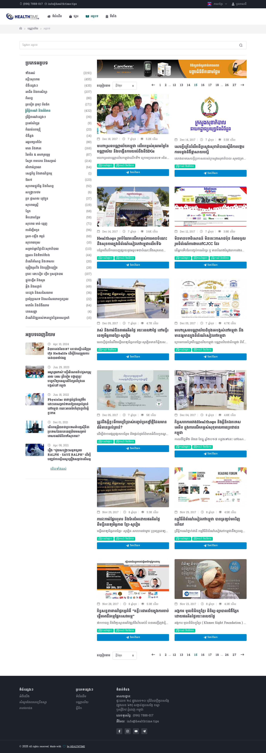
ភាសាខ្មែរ (216, 4)
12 (174, 85)
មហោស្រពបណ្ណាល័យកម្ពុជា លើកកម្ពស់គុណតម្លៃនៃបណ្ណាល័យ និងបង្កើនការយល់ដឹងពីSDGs (133, 148)
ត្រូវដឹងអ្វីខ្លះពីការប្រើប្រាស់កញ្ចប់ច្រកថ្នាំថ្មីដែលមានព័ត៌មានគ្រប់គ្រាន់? (132, 425)
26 (227, 85)
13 (181, 85)
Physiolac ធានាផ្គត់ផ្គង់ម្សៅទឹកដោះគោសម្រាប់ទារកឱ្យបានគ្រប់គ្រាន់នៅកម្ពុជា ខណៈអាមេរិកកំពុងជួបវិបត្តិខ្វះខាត (68, 406)
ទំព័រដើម (54, 16)
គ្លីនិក (79, 708)
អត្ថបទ (92, 16)
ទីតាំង (111, 16)
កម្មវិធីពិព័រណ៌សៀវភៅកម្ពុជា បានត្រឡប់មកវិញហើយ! (207, 522)
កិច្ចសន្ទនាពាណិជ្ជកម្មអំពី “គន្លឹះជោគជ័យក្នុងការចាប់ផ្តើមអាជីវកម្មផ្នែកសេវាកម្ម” (133, 613)
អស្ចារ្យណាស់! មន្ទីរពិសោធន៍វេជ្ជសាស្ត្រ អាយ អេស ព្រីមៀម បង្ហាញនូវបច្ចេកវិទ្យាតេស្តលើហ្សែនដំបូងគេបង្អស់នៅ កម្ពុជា (69, 379)
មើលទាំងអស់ (58, 469)
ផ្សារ (73, 16)
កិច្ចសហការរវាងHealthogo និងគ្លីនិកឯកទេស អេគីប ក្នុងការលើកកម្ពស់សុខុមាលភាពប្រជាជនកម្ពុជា (208, 428)
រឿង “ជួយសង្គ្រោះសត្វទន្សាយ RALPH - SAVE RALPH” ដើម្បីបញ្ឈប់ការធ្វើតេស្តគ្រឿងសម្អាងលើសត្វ (69, 455)
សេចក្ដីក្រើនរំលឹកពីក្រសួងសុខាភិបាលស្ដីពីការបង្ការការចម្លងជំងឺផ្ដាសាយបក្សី (209, 149)
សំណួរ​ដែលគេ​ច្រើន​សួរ (33, 702)
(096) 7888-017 (143, 715)
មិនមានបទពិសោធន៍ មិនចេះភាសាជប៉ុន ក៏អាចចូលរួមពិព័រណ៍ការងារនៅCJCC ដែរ (210, 241)
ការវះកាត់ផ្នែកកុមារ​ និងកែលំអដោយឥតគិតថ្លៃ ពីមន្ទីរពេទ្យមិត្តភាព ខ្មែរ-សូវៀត (128, 522)
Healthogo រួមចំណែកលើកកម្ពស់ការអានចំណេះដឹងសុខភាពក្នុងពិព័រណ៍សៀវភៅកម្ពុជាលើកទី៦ (132, 241)
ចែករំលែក (133, 172)
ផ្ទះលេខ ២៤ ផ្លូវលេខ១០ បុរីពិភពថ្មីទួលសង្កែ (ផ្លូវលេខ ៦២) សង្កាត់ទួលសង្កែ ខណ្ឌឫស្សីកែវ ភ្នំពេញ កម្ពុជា (142, 705)
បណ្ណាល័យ (82, 702)
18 (217, 85)
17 (210, 85)
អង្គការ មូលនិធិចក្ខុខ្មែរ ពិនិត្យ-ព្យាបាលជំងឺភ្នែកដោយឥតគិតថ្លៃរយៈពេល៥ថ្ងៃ (207, 613)
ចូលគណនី (239, 4)
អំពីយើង (24, 696)
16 (202, 85)
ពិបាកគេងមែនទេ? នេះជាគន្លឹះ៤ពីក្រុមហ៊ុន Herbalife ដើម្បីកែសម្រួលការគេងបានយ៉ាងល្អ (69, 353)
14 (188, 85)
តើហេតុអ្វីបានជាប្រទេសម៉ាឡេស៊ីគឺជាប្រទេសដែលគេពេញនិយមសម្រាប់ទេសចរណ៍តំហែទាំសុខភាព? (68, 432)
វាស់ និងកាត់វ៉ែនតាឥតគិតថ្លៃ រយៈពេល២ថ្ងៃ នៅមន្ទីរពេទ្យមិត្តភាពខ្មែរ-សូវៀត (132, 333)
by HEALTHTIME (76, 746)
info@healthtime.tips (143, 721)
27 (234, 85)
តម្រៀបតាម (103, 86)
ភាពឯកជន (25, 708)
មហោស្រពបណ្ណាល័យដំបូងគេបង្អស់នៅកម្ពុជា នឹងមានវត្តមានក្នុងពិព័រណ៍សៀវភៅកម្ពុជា (209, 333)
